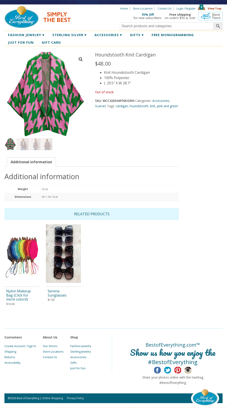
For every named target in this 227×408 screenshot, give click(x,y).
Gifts (137, 35)
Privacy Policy (75, 398)
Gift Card (51, 42)
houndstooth (139, 106)
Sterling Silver (69, 35)
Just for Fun (21, 42)
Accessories (108, 35)
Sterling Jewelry (80, 352)
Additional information (31, 162)
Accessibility (12, 363)
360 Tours (211, 16)
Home (124, 8)
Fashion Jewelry (26, 35)
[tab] (31, 162)
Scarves (100, 106)
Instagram (191, 369)
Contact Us (164, 8)
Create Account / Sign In (20, 346)
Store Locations (143, 8)
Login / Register (186, 8)
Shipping (10, 352)
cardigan (122, 106)
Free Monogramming (173, 35)
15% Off (147, 14)
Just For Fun (78, 369)
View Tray (214, 8)
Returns (9, 357)
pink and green (167, 106)
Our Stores (50, 346)
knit (152, 106)
